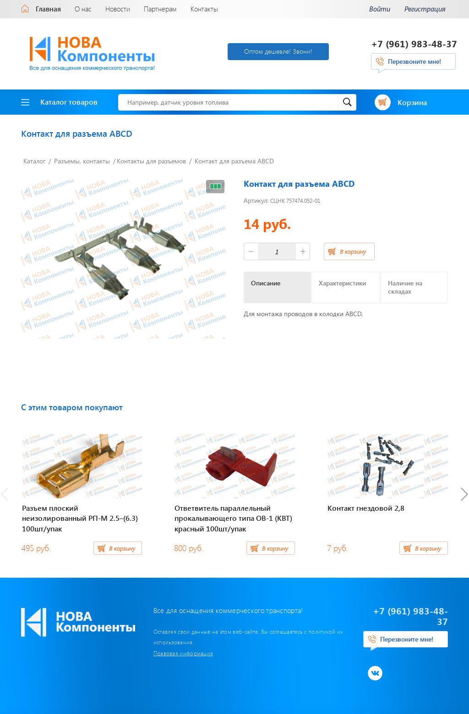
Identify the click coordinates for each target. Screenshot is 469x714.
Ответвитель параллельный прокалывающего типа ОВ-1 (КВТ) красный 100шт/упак (233, 518)
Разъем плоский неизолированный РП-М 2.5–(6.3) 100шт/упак (80, 518)
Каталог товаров (59, 101)
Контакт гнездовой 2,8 (365, 508)
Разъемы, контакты (82, 160)
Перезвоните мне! (414, 61)
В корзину (353, 251)
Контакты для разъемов (151, 160)
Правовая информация (183, 653)
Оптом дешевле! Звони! (278, 51)
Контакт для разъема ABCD (234, 160)
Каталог (34, 160)
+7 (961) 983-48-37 (414, 43)
